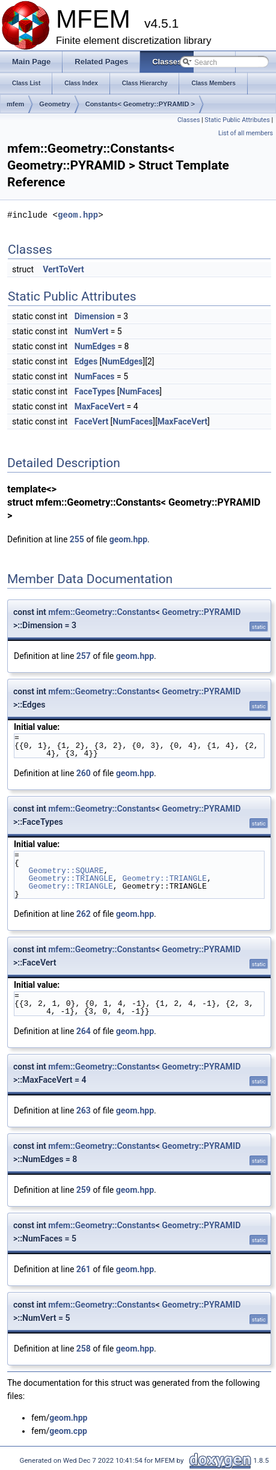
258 (83, 1348)
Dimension (95, 316)
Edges (86, 361)
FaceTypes (95, 391)
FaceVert (91, 421)
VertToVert (63, 269)
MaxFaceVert (99, 406)
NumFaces (95, 376)
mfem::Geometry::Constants (101, 612)
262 (83, 914)
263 (83, 1110)
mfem (15, 104)
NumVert (91, 331)
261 (83, 1269)
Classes (188, 120)
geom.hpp (78, 215)
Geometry (54, 104)
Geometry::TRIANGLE (70, 878)
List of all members (245, 133)
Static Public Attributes (236, 120)
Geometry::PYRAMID (201, 612)
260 (83, 773)
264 (83, 1031)
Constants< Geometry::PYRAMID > (140, 104)
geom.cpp (68, 1431)
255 (77, 539)
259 (83, 1190)
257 (83, 656)
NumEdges (95, 346)
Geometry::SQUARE (65, 870)
